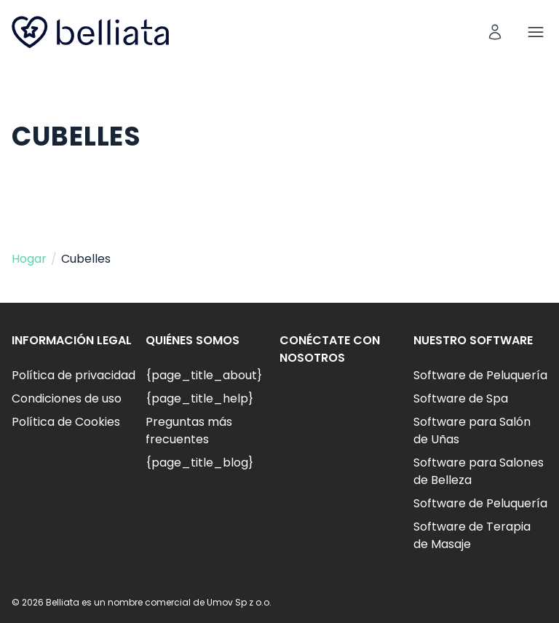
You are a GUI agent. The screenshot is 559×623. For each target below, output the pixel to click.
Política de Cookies (66, 421)
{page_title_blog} (199, 462)
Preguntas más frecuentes (189, 430)
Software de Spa (460, 398)
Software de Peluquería (480, 375)
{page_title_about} (204, 375)
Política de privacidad (73, 375)
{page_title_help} (199, 398)
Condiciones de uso (67, 398)
